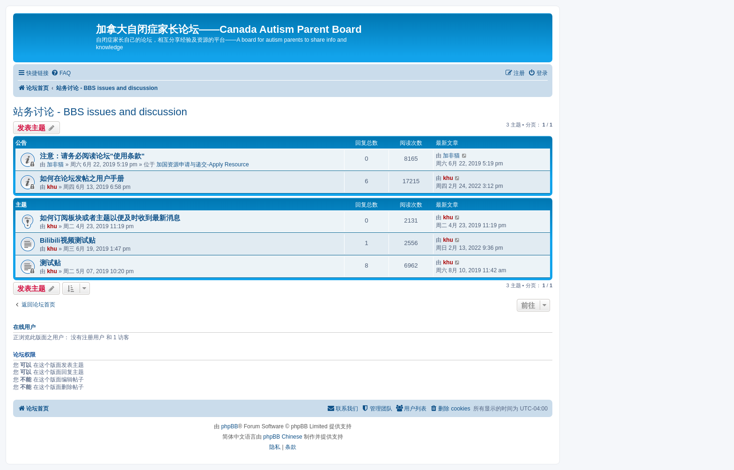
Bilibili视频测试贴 (67, 240)
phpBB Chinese (282, 436)
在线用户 (24, 327)
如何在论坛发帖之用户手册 (82, 178)
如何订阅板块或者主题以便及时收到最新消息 (110, 218)
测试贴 (50, 263)
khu (52, 187)
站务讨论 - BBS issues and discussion (100, 112)
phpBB (229, 426)
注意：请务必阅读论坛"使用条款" (92, 156)
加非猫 (55, 164)
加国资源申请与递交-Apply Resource (202, 164)
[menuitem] (61, 73)
